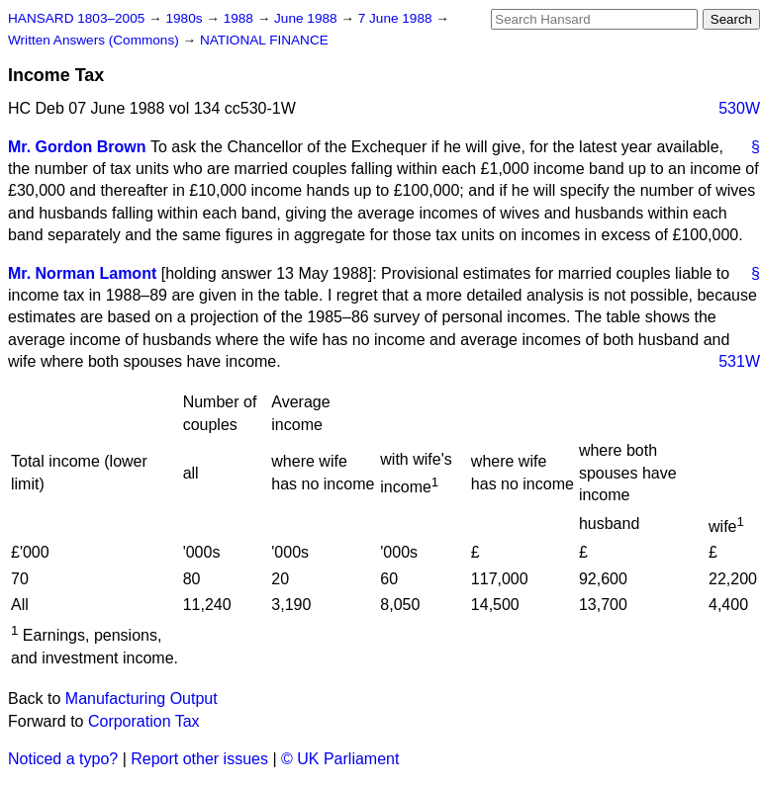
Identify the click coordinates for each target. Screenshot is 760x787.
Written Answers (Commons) (95, 40)
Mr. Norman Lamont (82, 273)
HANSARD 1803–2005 (76, 18)
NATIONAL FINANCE (264, 40)
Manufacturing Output (141, 698)
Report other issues (199, 758)
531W (739, 361)
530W (739, 108)
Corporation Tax (144, 721)
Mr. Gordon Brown (77, 146)
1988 (240, 18)
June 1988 (307, 18)
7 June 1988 (397, 18)
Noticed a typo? (63, 758)
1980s (185, 18)
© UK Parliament (340, 758)
